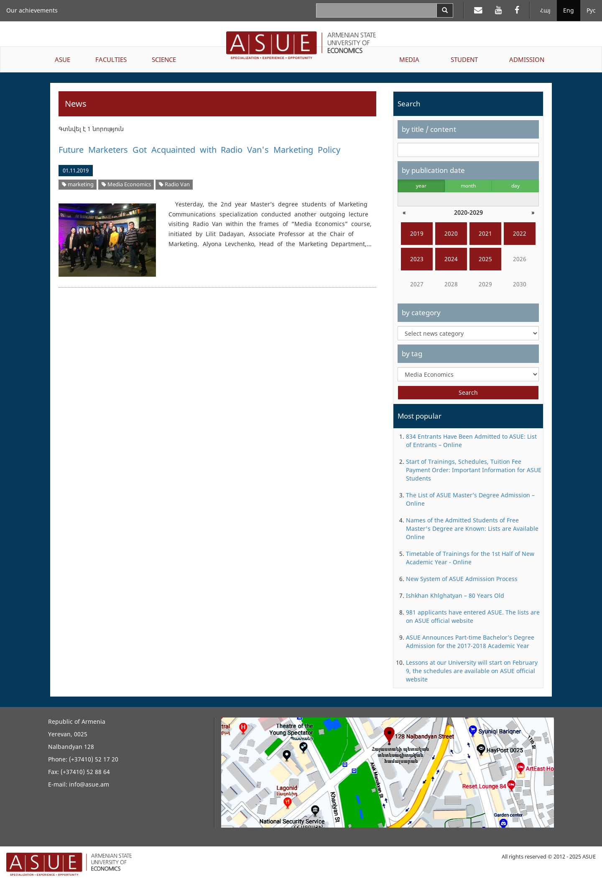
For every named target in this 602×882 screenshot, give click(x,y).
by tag (412, 353)
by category (421, 312)
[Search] (444, 10)
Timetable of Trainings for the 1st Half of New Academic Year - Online (470, 558)
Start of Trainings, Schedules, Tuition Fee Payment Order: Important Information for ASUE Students (473, 470)
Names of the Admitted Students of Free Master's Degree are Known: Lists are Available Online (472, 528)
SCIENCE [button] (164, 59)
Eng (568, 10)
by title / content (429, 129)
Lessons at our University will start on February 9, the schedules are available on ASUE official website (472, 670)
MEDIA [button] (409, 59)
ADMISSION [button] (526, 59)
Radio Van (174, 184)
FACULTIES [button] (111, 59)
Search (468, 392)
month (468, 185)
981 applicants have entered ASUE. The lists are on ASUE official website (473, 616)
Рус (591, 10)
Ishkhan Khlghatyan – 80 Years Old (455, 595)
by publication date (433, 170)
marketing (78, 184)
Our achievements (32, 10)
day (515, 185)
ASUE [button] (62, 59)
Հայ (545, 10)
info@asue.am (89, 784)
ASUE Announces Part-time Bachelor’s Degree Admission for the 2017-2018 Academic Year (470, 641)
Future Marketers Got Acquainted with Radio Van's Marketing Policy (199, 149)
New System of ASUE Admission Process (462, 579)
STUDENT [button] (464, 59)
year (421, 185)
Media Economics (126, 184)
